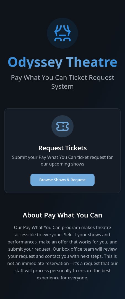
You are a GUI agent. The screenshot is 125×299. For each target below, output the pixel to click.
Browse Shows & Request (62, 179)
